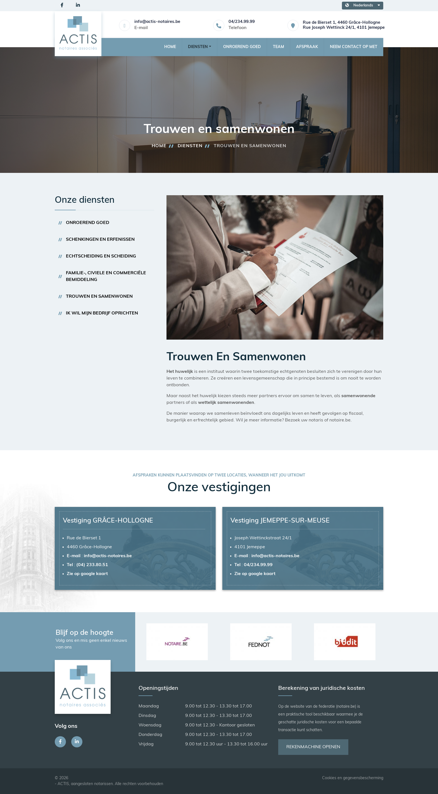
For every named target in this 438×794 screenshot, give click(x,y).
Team (278, 47)
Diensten (190, 146)
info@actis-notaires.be (157, 22)
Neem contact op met (353, 47)
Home (170, 47)
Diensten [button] (198, 47)
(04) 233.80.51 (92, 565)
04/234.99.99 (241, 22)
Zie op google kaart (87, 574)
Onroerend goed (242, 47)
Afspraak (307, 47)
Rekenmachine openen (313, 747)
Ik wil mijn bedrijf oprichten (102, 313)
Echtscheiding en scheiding (101, 256)
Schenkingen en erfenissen (100, 239)
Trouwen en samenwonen (99, 296)
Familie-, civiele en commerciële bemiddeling (106, 276)
